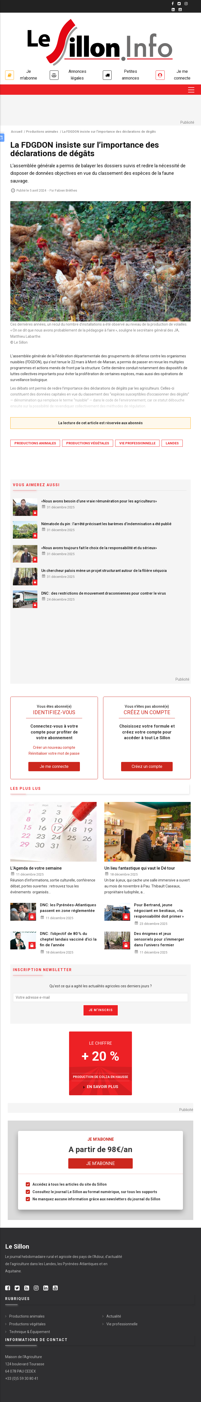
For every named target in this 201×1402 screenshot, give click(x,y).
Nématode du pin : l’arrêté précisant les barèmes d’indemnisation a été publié (106, 524)
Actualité (113, 1316)
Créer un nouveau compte (54, 748)
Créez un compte (147, 766)
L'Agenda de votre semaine (36, 868)
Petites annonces (130, 75)
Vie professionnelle (137, 443)
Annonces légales (77, 75)
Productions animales (35, 443)
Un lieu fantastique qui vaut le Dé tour (139, 868)
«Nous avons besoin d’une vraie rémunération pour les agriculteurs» (99, 501)
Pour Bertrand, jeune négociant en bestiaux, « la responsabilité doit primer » (159, 911)
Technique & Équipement (29, 1332)
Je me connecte (182, 75)
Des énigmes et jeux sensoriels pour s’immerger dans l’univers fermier (159, 940)
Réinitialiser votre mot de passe (54, 754)
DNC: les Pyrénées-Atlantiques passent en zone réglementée (68, 908)
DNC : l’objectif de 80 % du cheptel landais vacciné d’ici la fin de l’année (68, 940)
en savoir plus (102, 1087)
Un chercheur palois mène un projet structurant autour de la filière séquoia (104, 571)
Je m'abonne (28, 75)
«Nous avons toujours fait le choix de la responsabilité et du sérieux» (99, 548)
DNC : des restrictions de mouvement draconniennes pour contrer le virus (103, 594)
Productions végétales (87, 443)
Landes (172, 443)
